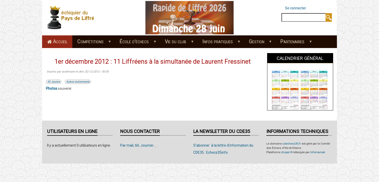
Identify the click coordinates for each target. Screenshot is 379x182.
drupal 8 (286, 152)
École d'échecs (135, 43)
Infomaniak (317, 152)
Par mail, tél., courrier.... (138, 145)
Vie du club (177, 43)
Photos (51, 88)
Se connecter (295, 8)
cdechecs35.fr (291, 143)
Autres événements (77, 81)
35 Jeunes (53, 81)
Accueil (60, 41)
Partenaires (293, 43)
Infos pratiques (218, 43)
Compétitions (91, 43)
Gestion (258, 43)
